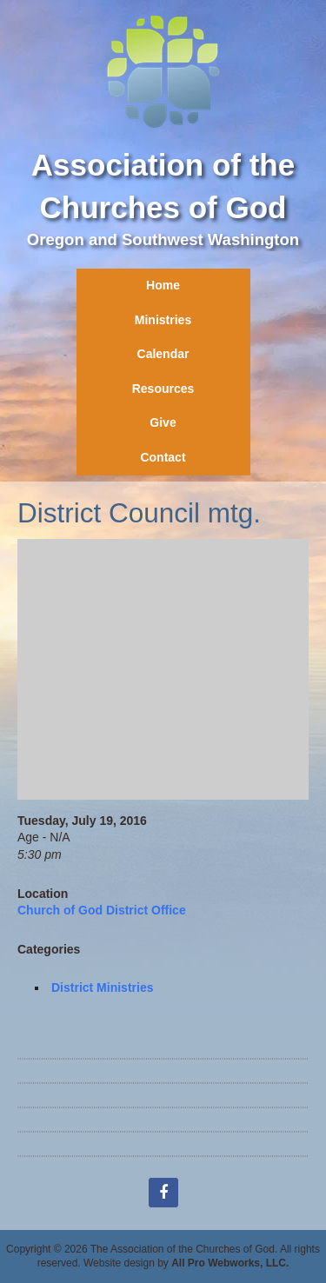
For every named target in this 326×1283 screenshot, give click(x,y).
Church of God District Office (101, 910)
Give (163, 422)
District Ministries (102, 987)
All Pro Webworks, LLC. (230, 1263)
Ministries (163, 320)
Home (163, 285)
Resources (163, 389)
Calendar (163, 354)
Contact (162, 457)
